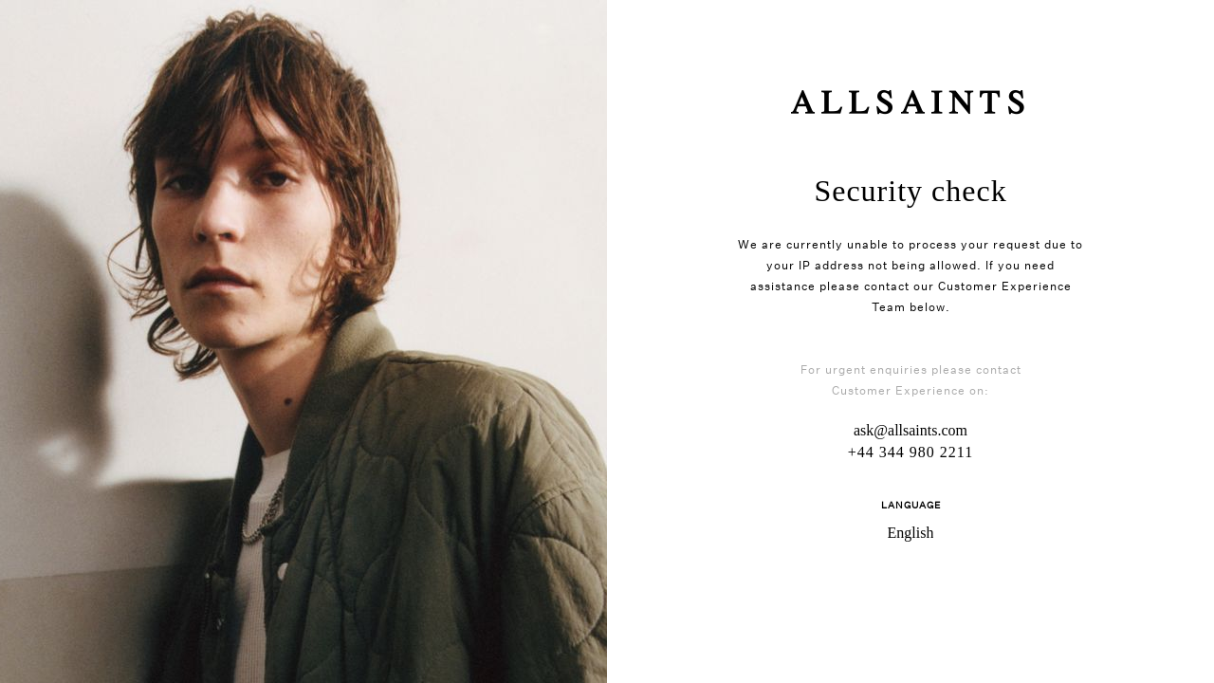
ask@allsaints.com (910, 430)
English (911, 533)
